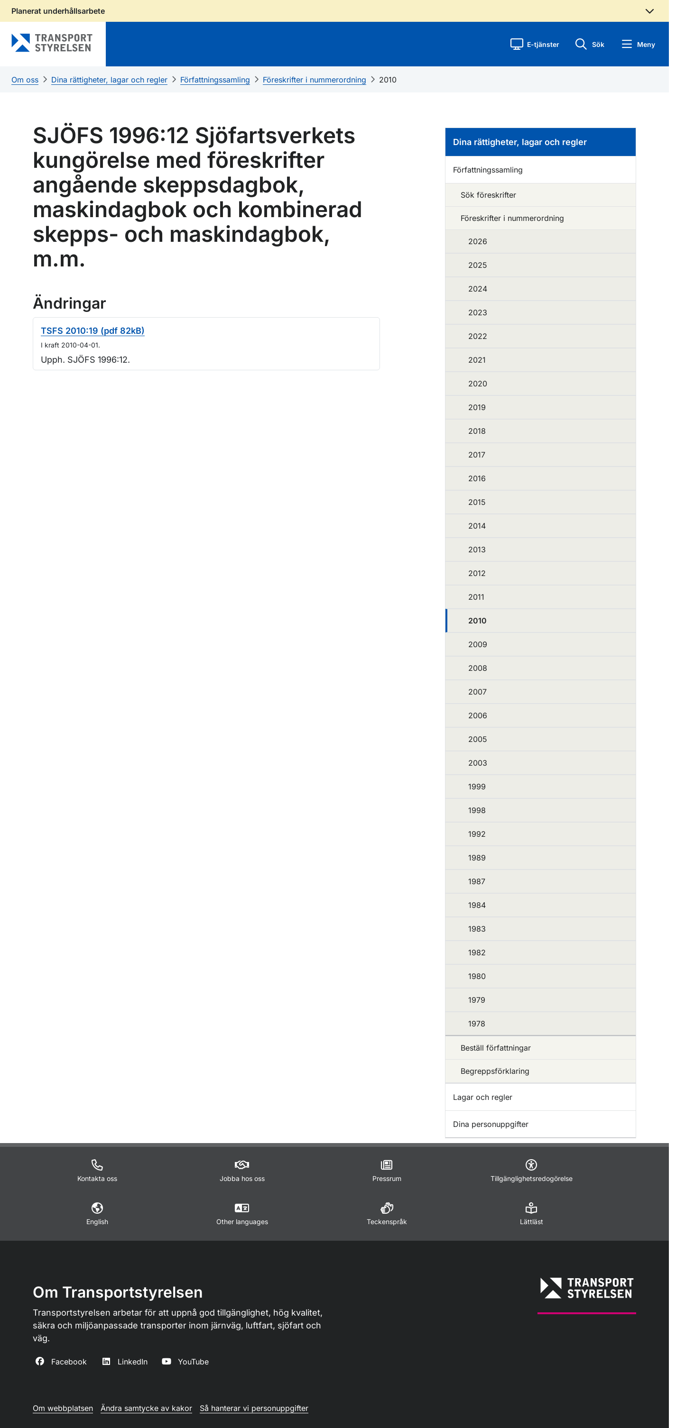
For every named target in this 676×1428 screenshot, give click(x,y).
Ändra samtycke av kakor (146, 1408)
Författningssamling (215, 79)
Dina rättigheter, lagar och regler (109, 79)
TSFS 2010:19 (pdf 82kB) (93, 331)
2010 (388, 79)
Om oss (24, 79)
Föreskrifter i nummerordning (314, 79)
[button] (534, 44)
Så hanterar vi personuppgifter (254, 1408)
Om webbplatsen (63, 1408)
